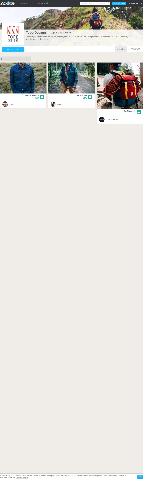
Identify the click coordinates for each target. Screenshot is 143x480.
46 (120, 49)
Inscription (119, 3)
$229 (133, 113)
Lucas (59, 104)
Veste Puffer (82, 95)
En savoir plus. (22, 477)
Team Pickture (112, 119)
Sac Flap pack (129, 111)
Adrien (12, 104)
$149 (37, 98)
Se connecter (135, 3)
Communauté (42, 3)
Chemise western (31, 95)
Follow (14, 49)
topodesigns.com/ (61, 32)
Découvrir (25, 3)
